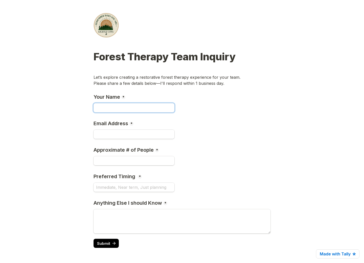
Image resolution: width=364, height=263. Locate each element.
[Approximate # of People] (134, 160)
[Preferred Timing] (134, 187)
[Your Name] (134, 107)
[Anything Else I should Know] (182, 221)
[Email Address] (134, 134)
